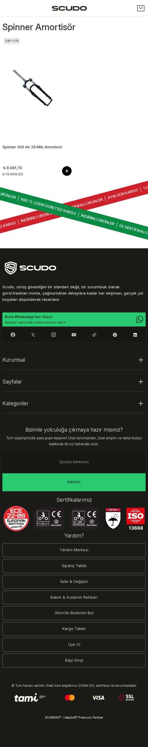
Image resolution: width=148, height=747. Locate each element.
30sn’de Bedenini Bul (74, 613)
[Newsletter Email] (74, 462)
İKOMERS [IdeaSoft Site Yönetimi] (53, 718)
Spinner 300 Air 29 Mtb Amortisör (32, 147)
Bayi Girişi (74, 660)
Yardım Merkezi (74, 550)
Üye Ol (74, 644)
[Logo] (69, 8)
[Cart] (141, 8)
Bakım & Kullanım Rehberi (74, 597)
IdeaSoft (71, 718)
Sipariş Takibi (74, 565)
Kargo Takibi (74, 628)
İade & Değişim (74, 581)
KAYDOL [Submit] (74, 482)
